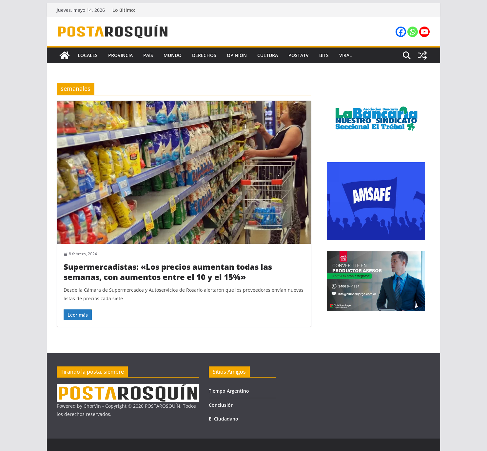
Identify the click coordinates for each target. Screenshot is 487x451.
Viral (345, 55)
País (148, 55)
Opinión (237, 55)
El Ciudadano (223, 419)
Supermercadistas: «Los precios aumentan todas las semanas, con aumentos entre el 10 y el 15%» (168, 271)
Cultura (267, 55)
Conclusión (221, 405)
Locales (88, 55)
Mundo (173, 55)
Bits (324, 55)
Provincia (120, 55)
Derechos (204, 55)
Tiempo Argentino (229, 391)
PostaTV (298, 55)
